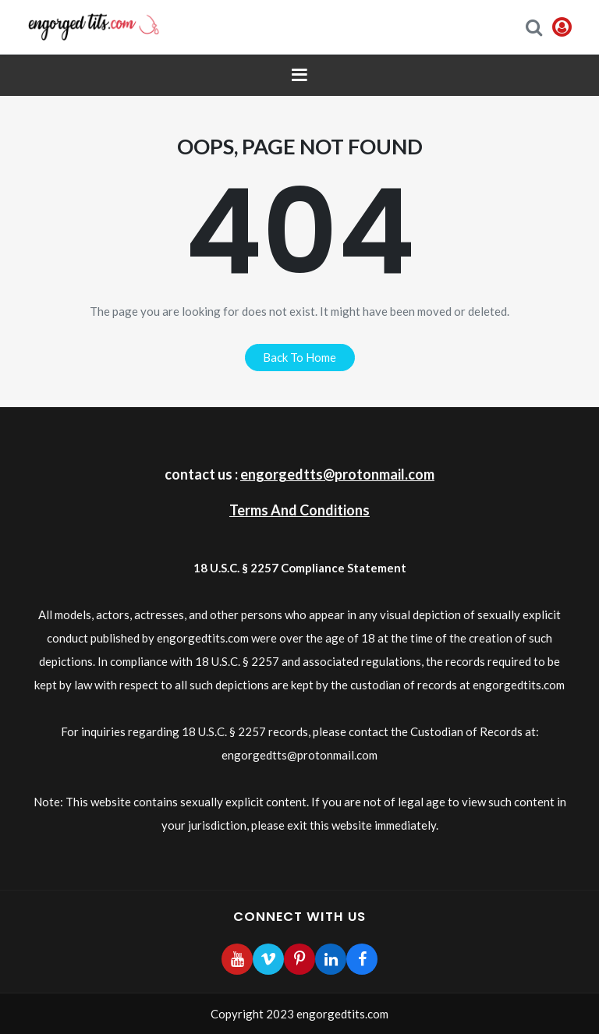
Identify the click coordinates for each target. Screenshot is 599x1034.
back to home (299, 357)
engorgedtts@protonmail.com (337, 474)
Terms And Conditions (299, 510)
